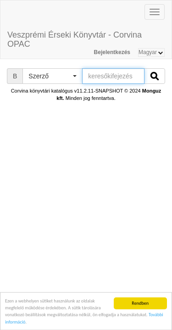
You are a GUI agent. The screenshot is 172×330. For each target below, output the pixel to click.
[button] (52, 76)
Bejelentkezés (112, 52)
